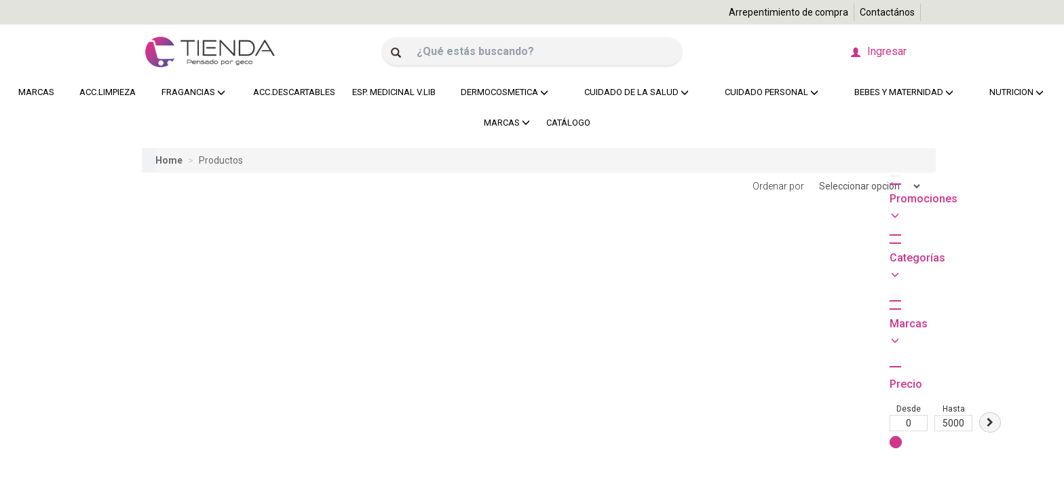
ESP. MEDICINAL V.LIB (390, 92)
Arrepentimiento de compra (788, 12)
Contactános (887, 12)
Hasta (206, 292)
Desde (161, 292)
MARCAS (36, 92)
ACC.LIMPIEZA (105, 92)
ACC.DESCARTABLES (290, 92)
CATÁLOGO (568, 122)
